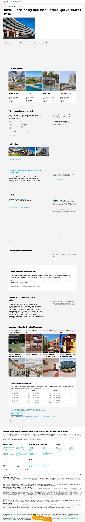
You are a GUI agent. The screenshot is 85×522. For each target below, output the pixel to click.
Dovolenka (16, 43)
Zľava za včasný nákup (15, 1)
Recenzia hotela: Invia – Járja (50, 331)
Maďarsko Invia (26, 286)
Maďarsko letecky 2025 (17, 415)
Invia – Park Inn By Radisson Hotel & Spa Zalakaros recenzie (26, 409)
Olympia (28, 93)
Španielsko (31, 451)
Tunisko (30, 452)
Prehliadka (9, 43)
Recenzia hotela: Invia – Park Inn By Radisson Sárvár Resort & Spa (67, 356)
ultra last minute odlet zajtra (69, 518)
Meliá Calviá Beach (65, 93)
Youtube (10, 518)
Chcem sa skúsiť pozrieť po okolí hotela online (62, 209)
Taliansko (44, 451)
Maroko (44, 463)
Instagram (71, 303)
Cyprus (43, 447)
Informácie (42, 43)
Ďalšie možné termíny (12, 135)
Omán (30, 463)
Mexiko (43, 465)
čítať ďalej (39, 439)
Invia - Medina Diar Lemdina (8, 454)
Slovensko (31, 454)
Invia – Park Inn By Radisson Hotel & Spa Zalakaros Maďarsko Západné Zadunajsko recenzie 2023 (35, 416)
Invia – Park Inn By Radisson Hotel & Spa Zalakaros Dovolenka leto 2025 (28, 410)
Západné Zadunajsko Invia (34, 286)
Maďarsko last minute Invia (18, 412)
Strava (21, 43)
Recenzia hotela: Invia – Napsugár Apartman (14, 331)
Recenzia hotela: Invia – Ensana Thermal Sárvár (48, 355)
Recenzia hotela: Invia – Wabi (33, 355)
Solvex (70, 451)
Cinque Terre (9, 519)
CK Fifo (57, 448)
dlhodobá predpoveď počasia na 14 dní (23, 305)
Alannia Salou (47, 93)
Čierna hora (31, 448)
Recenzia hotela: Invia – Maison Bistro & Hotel (14, 355)
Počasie (48, 43)
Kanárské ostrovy (46, 464)
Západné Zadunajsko (21, 199)
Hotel (4, 43)
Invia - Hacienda (6, 451)
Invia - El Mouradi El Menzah (22, 449)
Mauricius (31, 466)
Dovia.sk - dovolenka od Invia (19, 514)
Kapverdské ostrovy (33, 453)
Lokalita (36, 43)
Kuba (30, 465)
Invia (57, 447)
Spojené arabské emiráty (47, 453)
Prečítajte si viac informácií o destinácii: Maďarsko (18, 207)
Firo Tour (71, 447)
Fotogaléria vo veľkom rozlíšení (14, 159)
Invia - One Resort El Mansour (20, 448)
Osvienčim (71, 507)
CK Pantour (58, 451)
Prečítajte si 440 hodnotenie (14, 185)
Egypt (43, 448)
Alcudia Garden (13, 93)
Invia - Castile (5, 453)
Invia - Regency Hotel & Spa (21, 453)
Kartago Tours (59, 449)
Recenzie (31, 43)
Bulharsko (31, 447)
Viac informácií (22, 515)
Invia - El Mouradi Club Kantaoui (20, 451)
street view (59, 201)
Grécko (30, 449)
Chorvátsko (44, 449)
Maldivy (30, 467)
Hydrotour (71, 448)
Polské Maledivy (59, 518)
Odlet (26, 43)
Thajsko (44, 466)
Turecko (44, 452)
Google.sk (66, 517)
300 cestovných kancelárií (43, 281)
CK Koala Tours (72, 449)
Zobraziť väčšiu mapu (12, 241)
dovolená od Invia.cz (29, 518)
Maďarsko (44, 454)
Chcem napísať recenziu (58, 179)
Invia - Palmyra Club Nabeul (8, 449)
